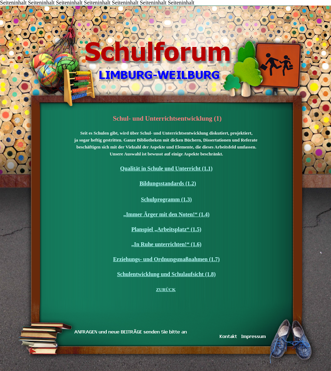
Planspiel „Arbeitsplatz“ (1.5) (166, 229)
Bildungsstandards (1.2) (167, 183)
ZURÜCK (166, 289)
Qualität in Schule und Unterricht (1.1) (166, 168)
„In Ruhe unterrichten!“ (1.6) (166, 244)
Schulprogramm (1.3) (166, 199)
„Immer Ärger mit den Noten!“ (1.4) (166, 214)
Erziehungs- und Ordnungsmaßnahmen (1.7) (166, 259)
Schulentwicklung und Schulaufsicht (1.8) (166, 274)
